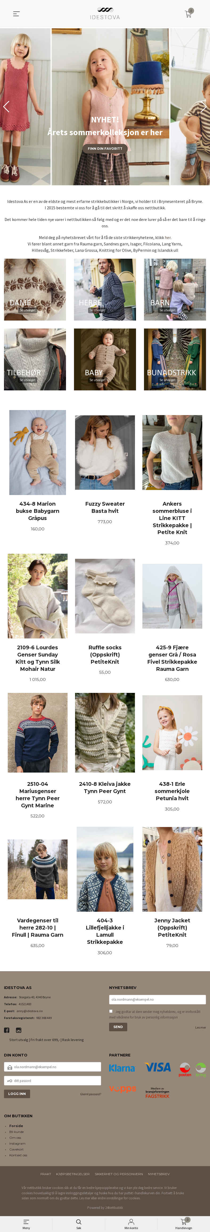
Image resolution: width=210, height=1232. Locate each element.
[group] (105, 106)
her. (168, 237)
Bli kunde (16, 1133)
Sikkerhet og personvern (119, 1176)
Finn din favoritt (105, 149)
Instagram (17, 1145)
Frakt (45, 1176)
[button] (203, 107)
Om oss (15, 1139)
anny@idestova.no (30, 1012)
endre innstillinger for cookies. (119, 1199)
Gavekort (16, 1151)
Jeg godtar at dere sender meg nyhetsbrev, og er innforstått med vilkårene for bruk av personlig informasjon (154, 1016)
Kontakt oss (18, 1157)
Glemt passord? (90, 1096)
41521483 (25, 1005)
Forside (16, 1127)
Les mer (200, 1029)
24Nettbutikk (114, 1209)
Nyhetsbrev (159, 1176)
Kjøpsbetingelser (73, 1176)
